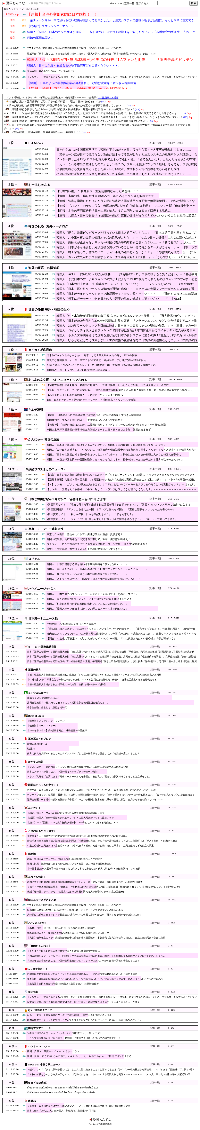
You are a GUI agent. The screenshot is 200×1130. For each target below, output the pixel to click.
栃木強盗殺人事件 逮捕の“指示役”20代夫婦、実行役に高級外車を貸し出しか (68, 932)
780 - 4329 (173, 439)
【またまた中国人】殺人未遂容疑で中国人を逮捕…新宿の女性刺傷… (63, 951)
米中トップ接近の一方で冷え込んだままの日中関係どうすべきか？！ (86, 549)
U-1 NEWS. (36, 143)
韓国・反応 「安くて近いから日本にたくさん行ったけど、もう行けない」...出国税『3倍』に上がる (79, 1056)
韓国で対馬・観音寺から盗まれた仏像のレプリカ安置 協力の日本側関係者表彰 (69, 863)
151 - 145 (172, 716)
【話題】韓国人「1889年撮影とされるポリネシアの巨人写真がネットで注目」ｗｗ (70, 817)
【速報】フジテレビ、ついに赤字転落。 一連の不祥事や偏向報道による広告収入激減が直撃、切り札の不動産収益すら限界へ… (119, 390)
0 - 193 (171, 1046)
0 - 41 (170, 1082)
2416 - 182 (173, 349)
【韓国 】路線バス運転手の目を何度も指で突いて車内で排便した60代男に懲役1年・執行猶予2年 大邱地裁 (83, 868)
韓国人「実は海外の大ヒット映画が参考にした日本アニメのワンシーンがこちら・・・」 (97, 569)
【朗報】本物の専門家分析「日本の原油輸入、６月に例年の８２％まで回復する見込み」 (115, 210)
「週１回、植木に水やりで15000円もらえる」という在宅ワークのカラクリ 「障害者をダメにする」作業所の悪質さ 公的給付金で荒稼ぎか (121, 630)
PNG (24, 20)
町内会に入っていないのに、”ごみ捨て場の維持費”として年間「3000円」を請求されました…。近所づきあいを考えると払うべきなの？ (121, 635)
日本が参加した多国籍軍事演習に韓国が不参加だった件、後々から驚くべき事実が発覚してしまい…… (123, 149)
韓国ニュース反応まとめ (42, 899)
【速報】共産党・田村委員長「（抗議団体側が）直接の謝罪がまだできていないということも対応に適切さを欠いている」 (126, 217)
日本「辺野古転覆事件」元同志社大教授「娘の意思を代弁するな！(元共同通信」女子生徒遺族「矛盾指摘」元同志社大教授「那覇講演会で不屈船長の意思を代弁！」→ (110, 653)
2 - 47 (170, 946)
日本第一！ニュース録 (43, 618)
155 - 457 (172, 692)
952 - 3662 (173, 409)
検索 (193, 3)
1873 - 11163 (175, 379)
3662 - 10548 (175, 226)
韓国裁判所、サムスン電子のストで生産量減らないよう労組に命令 (85, 419)
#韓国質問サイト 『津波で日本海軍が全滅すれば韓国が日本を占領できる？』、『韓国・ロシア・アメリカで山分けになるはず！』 (118, 506)
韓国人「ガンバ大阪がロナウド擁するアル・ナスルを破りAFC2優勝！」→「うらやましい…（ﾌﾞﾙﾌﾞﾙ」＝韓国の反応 (126, 259)
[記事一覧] (155, 142)
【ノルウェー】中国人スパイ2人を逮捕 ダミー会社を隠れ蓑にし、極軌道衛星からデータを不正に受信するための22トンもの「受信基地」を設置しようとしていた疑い (112, 79)
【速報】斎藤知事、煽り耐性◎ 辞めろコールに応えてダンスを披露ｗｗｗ (105, 196)
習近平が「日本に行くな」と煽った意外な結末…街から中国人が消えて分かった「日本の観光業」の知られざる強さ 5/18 (91, 53)
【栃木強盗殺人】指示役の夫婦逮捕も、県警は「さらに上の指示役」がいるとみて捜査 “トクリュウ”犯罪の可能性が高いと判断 (94, 674)
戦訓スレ (32, 748)
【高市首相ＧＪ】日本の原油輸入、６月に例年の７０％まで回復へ (85, 394)
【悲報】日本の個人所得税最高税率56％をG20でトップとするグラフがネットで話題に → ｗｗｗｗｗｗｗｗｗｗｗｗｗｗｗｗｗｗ (121, 474)
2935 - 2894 (174, 267)
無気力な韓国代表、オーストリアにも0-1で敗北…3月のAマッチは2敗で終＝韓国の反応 (96, 360)
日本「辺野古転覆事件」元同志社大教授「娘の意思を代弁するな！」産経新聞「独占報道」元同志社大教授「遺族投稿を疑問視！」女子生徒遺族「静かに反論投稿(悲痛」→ (111, 658)
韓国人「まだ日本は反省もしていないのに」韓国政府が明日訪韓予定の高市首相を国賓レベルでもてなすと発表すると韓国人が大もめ (121, 451)
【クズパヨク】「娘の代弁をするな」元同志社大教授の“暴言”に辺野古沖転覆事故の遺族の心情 (77, 766)
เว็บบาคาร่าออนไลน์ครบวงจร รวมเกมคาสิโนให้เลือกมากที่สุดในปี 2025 (62, 1087)
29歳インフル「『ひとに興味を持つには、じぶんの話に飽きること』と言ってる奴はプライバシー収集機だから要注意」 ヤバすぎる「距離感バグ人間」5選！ (111, 1069)
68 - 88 (171, 739)
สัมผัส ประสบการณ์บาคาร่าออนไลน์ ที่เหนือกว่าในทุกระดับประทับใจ (61, 1092)
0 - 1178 (171, 1010)
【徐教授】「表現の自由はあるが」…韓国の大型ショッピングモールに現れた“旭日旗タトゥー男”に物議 (106, 424)
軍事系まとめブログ (39, 738)
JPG (24, 14)
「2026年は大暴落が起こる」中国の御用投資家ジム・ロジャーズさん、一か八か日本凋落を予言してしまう (83, 960)
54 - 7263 (172, 785)
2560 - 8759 (174, 309)
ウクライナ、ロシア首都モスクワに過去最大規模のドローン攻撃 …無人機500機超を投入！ (98, 544)
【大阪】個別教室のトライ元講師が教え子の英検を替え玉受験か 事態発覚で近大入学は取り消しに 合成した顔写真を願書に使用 (96, 937)
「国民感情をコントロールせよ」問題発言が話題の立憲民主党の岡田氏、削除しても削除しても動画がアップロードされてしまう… (96, 955)
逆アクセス (142, 3)
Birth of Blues (36, 715)
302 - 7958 (173, 558)
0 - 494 (171, 1028)
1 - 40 (170, 969)
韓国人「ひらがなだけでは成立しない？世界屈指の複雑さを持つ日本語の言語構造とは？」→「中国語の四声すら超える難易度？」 (126, 342)
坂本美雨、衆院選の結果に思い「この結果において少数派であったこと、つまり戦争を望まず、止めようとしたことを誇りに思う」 (96, 978)
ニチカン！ (34, 807)
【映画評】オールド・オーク (42, 725)
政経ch (32, 1100)
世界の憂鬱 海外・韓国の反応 (49, 309)
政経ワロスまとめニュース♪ (46, 469)
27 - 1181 (172, 854)
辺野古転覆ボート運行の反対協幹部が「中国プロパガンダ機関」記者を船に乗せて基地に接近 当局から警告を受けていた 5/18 (94, 799)
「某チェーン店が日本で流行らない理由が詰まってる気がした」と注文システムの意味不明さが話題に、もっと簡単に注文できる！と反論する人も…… (110, 23)
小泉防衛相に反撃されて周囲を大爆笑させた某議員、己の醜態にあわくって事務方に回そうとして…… (123, 174)
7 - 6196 (171, 923)
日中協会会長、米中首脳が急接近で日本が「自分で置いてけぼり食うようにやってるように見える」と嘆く (83, 1001)
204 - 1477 (172, 646)
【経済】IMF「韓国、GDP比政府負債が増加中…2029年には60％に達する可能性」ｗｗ (72, 822)
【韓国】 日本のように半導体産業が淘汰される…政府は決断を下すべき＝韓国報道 (81, 83)
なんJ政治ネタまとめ (40, 1010)
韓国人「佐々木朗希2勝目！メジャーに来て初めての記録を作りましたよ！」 (90, 598)
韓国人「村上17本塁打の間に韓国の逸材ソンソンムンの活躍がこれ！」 (87, 603)
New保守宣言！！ (37, 969)
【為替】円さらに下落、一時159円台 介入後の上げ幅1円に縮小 (61, 928)
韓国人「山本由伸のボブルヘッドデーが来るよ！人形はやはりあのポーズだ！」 (92, 594)
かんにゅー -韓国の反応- (44, 439)
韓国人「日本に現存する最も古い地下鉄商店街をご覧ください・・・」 (74, 65)
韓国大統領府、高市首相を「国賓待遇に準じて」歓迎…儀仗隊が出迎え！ (88, 539)
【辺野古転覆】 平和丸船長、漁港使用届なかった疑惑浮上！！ (97, 191)
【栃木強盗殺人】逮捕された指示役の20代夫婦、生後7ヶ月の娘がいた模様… (67, 684)
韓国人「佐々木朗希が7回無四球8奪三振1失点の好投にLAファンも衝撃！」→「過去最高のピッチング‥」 (110, 62)
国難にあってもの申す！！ (43, 784)
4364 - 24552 (175, 184)
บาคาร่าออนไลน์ (37, 1082)
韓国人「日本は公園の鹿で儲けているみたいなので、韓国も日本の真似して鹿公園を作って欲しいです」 (106, 444)
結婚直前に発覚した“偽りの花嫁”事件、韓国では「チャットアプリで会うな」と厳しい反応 (75, 909)
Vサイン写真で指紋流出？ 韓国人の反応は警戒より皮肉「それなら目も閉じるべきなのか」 (75, 47)
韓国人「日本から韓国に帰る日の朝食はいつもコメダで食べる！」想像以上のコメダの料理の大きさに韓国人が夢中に (114, 454)
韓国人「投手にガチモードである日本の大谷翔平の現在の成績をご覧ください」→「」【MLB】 (119, 298)
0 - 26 (170, 1101)
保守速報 (33, 992)
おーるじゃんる (39, 184)
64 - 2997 (172, 762)
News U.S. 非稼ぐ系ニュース (44, 1064)
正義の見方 (34, 669)
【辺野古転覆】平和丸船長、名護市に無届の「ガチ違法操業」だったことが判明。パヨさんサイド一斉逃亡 (108, 385)
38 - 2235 (172, 808)
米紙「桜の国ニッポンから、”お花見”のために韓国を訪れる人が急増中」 (65, 858)
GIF (24, 882)
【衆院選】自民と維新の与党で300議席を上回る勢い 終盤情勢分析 (63, 983)
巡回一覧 (129, 3)
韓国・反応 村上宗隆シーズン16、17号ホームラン (53, 1051)
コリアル (34, 558)
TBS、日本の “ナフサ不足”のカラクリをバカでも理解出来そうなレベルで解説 (91, 399)
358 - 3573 (173, 498)
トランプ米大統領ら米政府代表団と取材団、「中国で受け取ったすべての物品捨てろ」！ (74, 1038)
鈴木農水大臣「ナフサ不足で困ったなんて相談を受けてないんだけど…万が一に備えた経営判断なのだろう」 (84, 1020)
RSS (120, 3)
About (112, 3)
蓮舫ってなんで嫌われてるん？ (43, 697)
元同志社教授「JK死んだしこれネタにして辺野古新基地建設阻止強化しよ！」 (68, 702)
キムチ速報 (35, 409)
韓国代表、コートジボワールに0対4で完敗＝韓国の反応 (78, 369)
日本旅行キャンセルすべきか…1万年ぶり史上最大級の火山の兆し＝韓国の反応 (92, 355)
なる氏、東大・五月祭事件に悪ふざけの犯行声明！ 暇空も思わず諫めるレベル (69, 1015)
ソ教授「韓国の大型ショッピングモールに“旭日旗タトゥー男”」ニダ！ (64, 1033)
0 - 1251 (171, 992)
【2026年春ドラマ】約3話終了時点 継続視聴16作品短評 (57, 730)
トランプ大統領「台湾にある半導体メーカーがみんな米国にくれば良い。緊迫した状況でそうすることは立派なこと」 (89, 776)
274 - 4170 (173, 588)
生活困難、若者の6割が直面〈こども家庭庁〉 (51, 71)
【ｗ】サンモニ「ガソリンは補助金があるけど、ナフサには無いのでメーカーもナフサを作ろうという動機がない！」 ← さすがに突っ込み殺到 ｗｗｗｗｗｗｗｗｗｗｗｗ (121, 486)
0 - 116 (171, 1064)
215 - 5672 (173, 618)
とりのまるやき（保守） (42, 830)
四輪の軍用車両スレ (40, 37)
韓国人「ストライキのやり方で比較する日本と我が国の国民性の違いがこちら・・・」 (96, 578)
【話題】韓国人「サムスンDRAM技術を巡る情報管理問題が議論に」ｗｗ (65, 812)
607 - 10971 (174, 468)
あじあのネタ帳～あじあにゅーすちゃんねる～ (59, 379)
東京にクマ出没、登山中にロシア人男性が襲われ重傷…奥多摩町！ (85, 534)
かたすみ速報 (35, 761)
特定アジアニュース (39, 1028)
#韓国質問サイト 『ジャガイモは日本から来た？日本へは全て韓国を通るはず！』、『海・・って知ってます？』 (112, 519)
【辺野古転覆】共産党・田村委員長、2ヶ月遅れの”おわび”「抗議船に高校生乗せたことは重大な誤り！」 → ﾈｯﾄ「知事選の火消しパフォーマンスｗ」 (121, 481)
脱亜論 (32, 853)
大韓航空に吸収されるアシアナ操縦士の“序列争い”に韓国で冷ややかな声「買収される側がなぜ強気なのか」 (84, 914)
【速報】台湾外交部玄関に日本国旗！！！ (62, 14)
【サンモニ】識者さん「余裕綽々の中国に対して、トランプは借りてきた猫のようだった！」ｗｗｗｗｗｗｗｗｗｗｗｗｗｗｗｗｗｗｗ (121, 491)
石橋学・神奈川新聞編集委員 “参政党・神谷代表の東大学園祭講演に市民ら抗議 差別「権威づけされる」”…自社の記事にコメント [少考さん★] (103, 886)
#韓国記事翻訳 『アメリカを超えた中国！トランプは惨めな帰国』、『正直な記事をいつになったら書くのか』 (111, 509)
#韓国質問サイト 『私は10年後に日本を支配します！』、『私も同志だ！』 (90, 514)
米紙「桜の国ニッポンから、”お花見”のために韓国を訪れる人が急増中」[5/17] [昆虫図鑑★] (75, 891)
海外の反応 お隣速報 (44, 268)
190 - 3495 (172, 669)
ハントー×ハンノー (39, 1046)
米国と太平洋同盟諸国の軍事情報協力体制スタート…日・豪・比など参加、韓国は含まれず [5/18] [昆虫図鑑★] (85, 882)
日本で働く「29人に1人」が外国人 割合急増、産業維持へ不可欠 (61, 1110)
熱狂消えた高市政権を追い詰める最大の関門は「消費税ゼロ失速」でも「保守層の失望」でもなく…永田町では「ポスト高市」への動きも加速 (102, 840)
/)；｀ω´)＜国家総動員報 (42, 646)
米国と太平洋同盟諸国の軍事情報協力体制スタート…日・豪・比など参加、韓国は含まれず (99, 429)
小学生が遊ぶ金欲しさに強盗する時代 (47, 707)
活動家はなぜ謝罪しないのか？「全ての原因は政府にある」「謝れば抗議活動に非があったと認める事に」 (83, 974)
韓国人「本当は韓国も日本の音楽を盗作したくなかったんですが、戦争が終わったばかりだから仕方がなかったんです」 (115, 459)
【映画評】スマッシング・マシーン (50, 26)
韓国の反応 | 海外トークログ (48, 226)
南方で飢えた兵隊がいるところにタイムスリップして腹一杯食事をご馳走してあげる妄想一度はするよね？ (83, 753)
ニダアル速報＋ (37, 876)
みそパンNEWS (37, 922)
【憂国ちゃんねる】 (39, 945)
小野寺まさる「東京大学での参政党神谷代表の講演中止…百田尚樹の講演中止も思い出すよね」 (77, 835)
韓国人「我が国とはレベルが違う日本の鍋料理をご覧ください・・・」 (87, 574)
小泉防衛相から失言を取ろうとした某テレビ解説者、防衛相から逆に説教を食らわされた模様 (117, 169)
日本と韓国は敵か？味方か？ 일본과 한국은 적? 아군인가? (67, 499)
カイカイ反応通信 (40, 350)
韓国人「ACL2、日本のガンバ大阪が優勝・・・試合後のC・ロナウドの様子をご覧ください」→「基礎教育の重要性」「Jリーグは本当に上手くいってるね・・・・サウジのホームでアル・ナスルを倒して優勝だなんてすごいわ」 (111, 34)
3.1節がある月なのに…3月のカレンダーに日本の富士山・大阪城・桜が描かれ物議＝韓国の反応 (101, 365)
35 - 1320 (172, 831)
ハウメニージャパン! (42, 588)
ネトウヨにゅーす (38, 692)
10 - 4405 (172, 900)
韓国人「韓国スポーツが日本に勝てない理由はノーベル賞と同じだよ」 (87, 608)
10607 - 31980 (175, 142)
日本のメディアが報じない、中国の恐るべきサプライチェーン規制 (62, 771)
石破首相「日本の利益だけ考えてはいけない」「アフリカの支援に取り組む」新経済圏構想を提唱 (78, 1105)
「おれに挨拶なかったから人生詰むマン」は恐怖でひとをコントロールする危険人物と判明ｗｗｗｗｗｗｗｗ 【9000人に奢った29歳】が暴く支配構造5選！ (109, 1074)
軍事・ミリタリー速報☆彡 (45, 529)
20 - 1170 (172, 877)
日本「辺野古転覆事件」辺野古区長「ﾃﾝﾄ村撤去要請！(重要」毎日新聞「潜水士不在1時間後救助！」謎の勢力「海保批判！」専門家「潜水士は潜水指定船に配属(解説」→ (112, 663)
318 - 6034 (173, 528)
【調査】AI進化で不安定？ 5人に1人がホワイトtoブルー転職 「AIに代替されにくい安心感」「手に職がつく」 (111, 638)
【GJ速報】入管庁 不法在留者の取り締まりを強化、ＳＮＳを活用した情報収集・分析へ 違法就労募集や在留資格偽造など (92, 679)
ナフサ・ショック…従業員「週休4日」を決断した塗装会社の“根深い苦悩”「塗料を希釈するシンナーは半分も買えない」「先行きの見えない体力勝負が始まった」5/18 (111, 796)
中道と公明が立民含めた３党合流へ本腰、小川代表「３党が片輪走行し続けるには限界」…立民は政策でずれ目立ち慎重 (90, 845)
